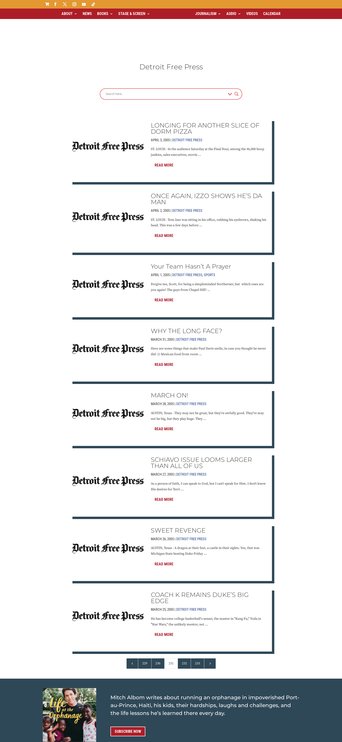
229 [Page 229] (144, 625)
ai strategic (225, 736)
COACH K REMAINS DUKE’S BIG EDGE (200, 560)
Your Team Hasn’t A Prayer (191, 228)
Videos (252, 13)
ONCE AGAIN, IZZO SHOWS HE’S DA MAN (206, 160)
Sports (209, 237)
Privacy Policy (111, 736)
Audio (231, 13)
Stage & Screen (131, 13)
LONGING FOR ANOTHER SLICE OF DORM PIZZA (205, 90)
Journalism (205, 13)
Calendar (271, 13)
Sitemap (188, 736)
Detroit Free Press (187, 101)
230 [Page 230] (157, 625)
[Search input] (165, 55)
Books (102, 13)
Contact (158, 736)
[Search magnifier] (236, 55)
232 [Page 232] (184, 625)
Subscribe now (128, 693)
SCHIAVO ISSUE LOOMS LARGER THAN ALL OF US (201, 424)
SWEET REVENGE (178, 492)
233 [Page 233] (197, 625)
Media (173, 736)
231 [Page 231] (171, 625)
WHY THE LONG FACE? (186, 292)
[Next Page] (210, 625)
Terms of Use (137, 736)
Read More (164, 126)
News (87, 13)
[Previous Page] (132, 625)
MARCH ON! (169, 357)
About (67, 13)
